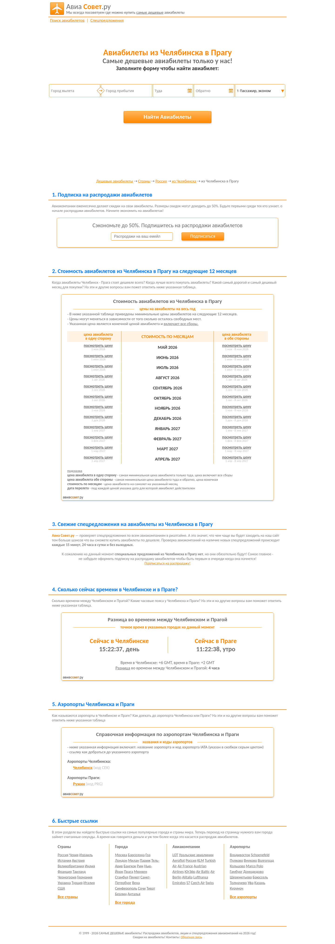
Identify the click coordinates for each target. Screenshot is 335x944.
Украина (64, 883)
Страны (144, 181)
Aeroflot (178, 860)
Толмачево (238, 883)
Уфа (250, 883)
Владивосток (240, 855)
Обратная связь (191, 937)
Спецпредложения (107, 20)
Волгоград (266, 860)
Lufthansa (200, 877)
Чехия (74, 855)
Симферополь (126, 888)
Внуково (250, 860)
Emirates (178, 883)
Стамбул (121, 877)
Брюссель (260, 877)
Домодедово (253, 871)
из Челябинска (184, 181)
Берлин (121, 894)
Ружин (79, 783)
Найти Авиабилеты (167, 116)
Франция (65, 871)
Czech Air (198, 883)
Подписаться (202, 236)
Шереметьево (241, 877)
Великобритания (71, 866)
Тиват (151, 888)
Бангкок (130, 866)
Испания (64, 860)
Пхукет (134, 877)
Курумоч (236, 888)
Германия (84, 877)
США (61, 888)
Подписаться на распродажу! (167, 563)
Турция (77, 883)
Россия (161, 181)
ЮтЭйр (189, 871)
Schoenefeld (260, 855)
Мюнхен (140, 871)
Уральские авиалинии (196, 855)
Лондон (121, 860)
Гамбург (236, 871)
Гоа (147, 855)
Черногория (67, 877)
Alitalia (187, 877)
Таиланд (79, 871)
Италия (89, 883)
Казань (259, 883)
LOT (175, 855)
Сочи (142, 888)
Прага (128, 871)
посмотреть (98, 345)
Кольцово (237, 866)
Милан (133, 860)
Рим (140, 866)
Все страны (68, 896)
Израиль (86, 855)
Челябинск (82, 767)
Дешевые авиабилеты (114, 181)
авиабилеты (125, 8)
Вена (136, 883)
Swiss (210, 883)
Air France (185, 866)
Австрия (78, 860)
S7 (188, 883)
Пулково (236, 860)
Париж (145, 860)
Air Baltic (203, 871)
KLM (200, 860)
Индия (90, 866)
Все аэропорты (243, 896)
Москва (121, 855)
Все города (125, 902)
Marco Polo (254, 866)
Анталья (133, 894)
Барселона (136, 855)
